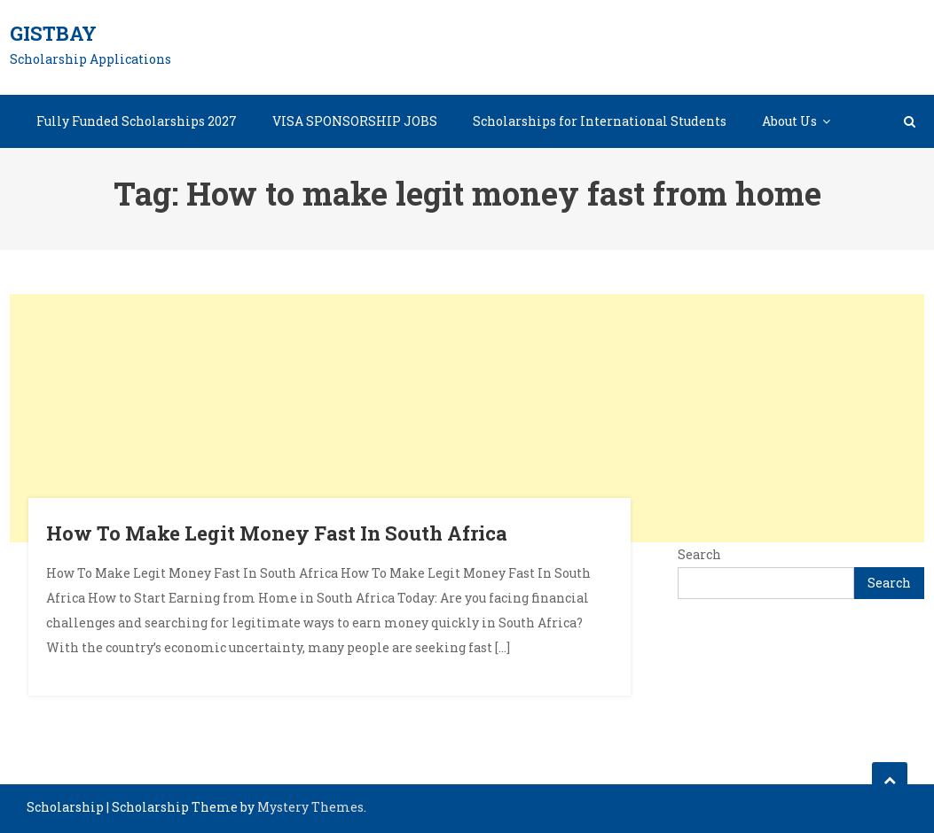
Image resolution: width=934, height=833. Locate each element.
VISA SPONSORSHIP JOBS (354, 121)
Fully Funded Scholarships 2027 (136, 121)
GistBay (53, 33)
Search (699, 554)
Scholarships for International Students (599, 121)
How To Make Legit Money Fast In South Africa (276, 533)
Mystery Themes (310, 806)
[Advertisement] (467, 418)
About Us (789, 121)
